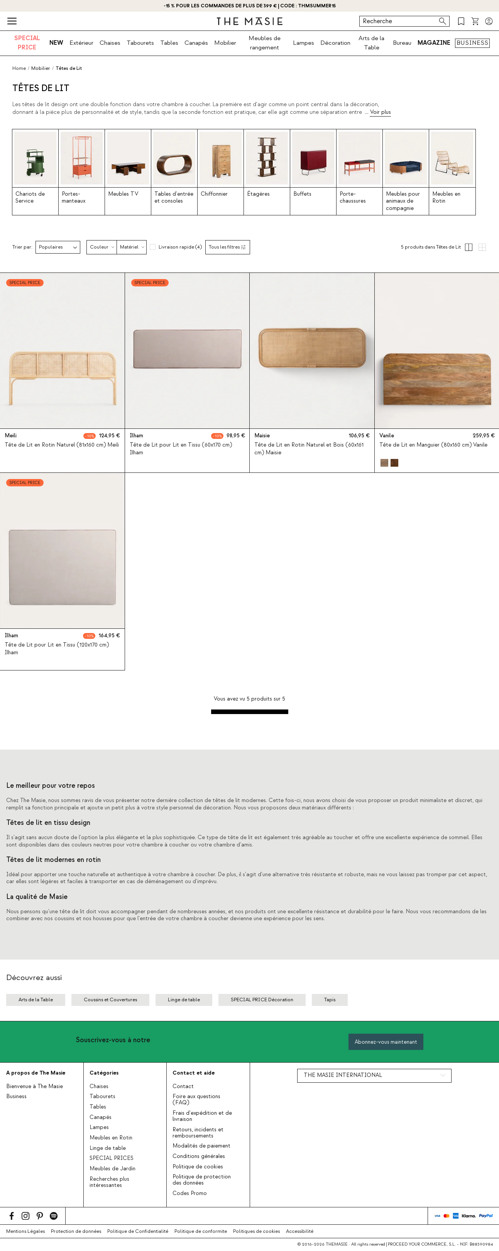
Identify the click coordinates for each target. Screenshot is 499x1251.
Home (19, 68)
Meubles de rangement (265, 42)
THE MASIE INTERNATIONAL (343, 1075)
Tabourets (140, 43)
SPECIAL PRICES (112, 1158)
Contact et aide (194, 1073)
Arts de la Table (371, 42)
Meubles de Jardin (112, 1168)
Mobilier (225, 43)
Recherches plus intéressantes (109, 1182)
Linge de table (108, 1148)
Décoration (335, 43)
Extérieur (81, 43)
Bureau (402, 43)
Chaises (110, 43)
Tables (169, 43)
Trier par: (22, 247)
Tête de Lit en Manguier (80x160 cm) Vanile (433, 445)
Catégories (104, 1073)
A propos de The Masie (35, 1073)
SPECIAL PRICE (27, 42)
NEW (56, 43)
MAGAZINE (434, 43)
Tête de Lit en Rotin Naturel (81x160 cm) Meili (62, 445)
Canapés (196, 43)
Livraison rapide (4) (180, 247)
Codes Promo (190, 1193)
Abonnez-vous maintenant (386, 1042)
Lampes (303, 43)
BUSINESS (472, 43)
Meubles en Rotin (111, 1137)
